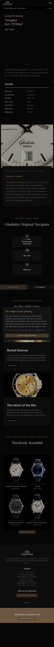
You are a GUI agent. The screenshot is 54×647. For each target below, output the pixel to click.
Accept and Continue (27, 335)
